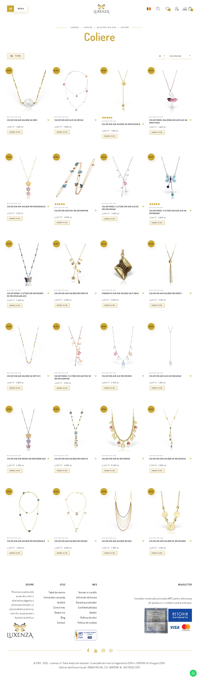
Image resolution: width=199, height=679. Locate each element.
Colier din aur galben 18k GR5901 (70, 541)
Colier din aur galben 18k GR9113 (165, 293)
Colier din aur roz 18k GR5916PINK (71, 210)
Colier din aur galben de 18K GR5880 (167, 541)
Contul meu (59, 607)
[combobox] (162, 56)
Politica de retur (88, 617)
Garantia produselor (86, 602)
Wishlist (61, 602)
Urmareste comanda (54, 597)
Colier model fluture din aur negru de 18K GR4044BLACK (25, 294)
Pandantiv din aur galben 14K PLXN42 (120, 293)
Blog (63, 617)
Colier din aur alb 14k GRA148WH (165, 376)
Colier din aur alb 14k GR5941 (69, 120)
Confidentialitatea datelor (87, 610)
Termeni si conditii (87, 592)
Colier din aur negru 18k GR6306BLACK (26, 459)
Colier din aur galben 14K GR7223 (24, 376)
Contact (61, 622)
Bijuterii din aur (14, 117)
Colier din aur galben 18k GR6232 (71, 459)
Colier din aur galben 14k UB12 (22, 120)
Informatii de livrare (86, 597)
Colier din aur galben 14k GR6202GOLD (121, 124)
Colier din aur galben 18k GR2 (117, 541)
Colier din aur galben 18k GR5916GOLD (26, 541)
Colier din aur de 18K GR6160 (116, 459)
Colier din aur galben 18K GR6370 (71, 293)
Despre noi (59, 612)
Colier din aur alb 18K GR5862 (117, 376)
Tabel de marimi (57, 592)
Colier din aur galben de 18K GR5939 (167, 459)
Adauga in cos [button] (14, 132)
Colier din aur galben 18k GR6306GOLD (26, 206)
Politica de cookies (87, 622)
